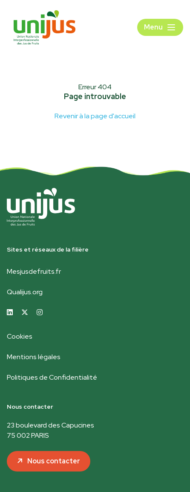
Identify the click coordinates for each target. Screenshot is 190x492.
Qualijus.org (25, 291)
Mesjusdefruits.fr (34, 271)
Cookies (19, 336)
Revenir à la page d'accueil (95, 115)
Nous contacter (53, 461)
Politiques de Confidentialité (52, 377)
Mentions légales (33, 356)
